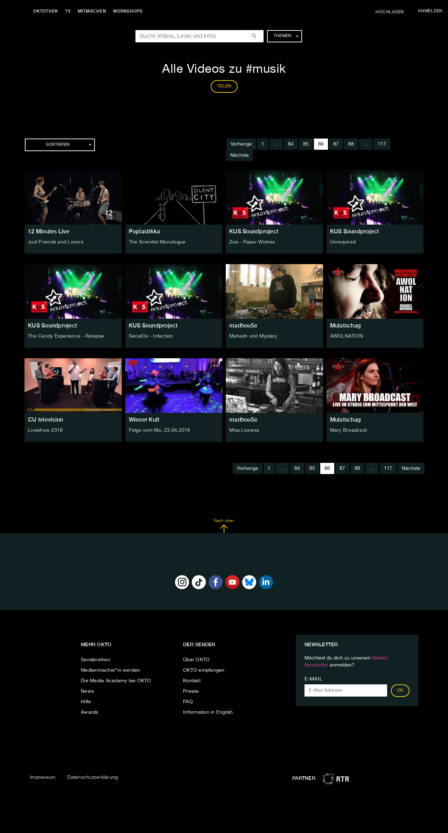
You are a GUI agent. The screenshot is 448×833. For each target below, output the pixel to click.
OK (400, 691)
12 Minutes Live (48, 231)
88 (351, 144)
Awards (89, 712)
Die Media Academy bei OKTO (116, 680)
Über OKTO (196, 659)
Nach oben (224, 526)
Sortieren (68, 145)
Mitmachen (92, 11)
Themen (286, 36)
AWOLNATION (346, 336)
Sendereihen (95, 659)
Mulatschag (345, 325)
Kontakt (192, 680)
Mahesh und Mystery (253, 336)
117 (382, 144)
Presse (191, 691)
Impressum (42, 777)
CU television (45, 419)
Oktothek (45, 11)
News (87, 691)
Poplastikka (144, 231)
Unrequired (343, 242)
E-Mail (313, 679)
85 (306, 144)
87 (336, 144)
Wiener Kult (144, 419)
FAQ (188, 701)
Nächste (239, 155)
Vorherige (241, 144)
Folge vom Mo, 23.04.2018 (159, 430)
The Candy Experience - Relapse (66, 336)
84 (291, 144)
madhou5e (243, 325)
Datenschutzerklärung (92, 777)
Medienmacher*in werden (110, 670)
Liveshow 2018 (45, 430)
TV (68, 11)
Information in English (208, 712)
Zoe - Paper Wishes (252, 242)
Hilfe (86, 701)
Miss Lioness (244, 430)
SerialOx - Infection (151, 336)
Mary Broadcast (348, 430)
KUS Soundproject (253, 231)
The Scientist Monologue (157, 242)
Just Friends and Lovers (55, 242)
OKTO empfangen (204, 670)
